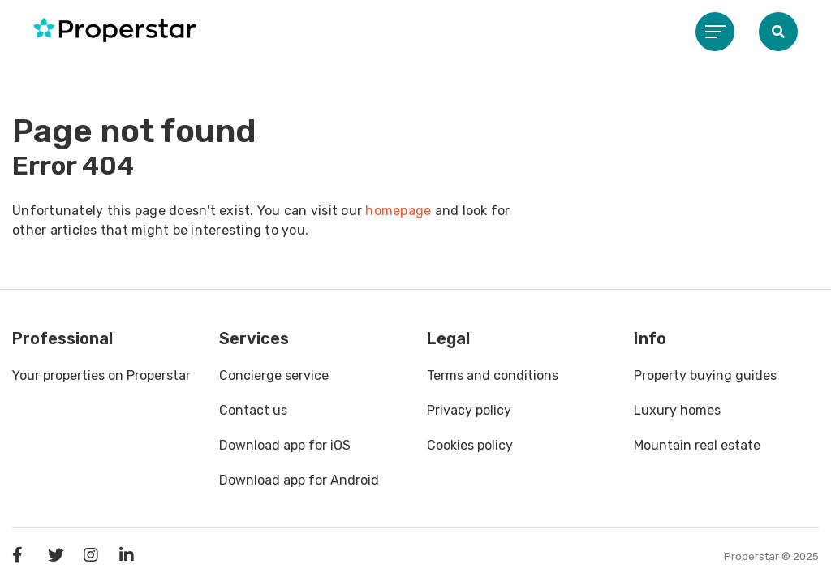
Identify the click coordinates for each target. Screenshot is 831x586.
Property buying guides (705, 375)
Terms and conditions (492, 375)
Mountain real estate (697, 445)
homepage (398, 210)
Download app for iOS (285, 445)
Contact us (253, 410)
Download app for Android (299, 480)
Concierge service (274, 375)
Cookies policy (470, 445)
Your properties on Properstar (101, 375)
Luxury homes (677, 410)
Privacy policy (469, 410)
